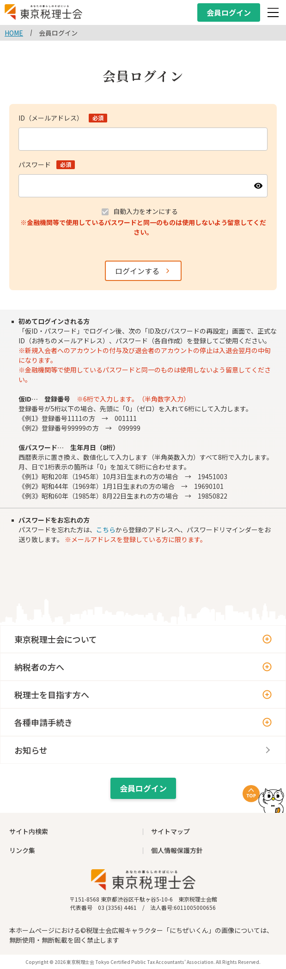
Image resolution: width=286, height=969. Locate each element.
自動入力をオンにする (145, 211)
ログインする (137, 270)
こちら (106, 529)
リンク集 (22, 850)
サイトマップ (170, 831)
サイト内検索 (28, 831)
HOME (14, 32)
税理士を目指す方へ (51, 695)
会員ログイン (229, 12)
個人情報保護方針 (177, 850)
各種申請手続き (43, 722)
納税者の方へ (39, 667)
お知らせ (31, 750)
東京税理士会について (55, 639)
